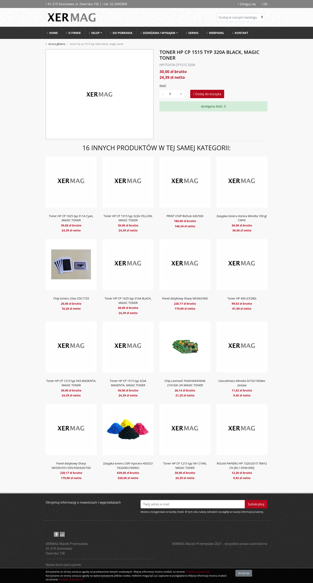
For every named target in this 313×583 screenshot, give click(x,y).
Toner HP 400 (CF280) (241, 298)
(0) (264, 4)
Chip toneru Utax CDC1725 (71, 298)
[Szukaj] (241, 17)
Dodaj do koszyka (207, 94)
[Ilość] (171, 94)
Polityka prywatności (198, 571)
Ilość (162, 86)
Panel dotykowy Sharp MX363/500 (185, 298)
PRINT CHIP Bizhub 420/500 (184, 216)
